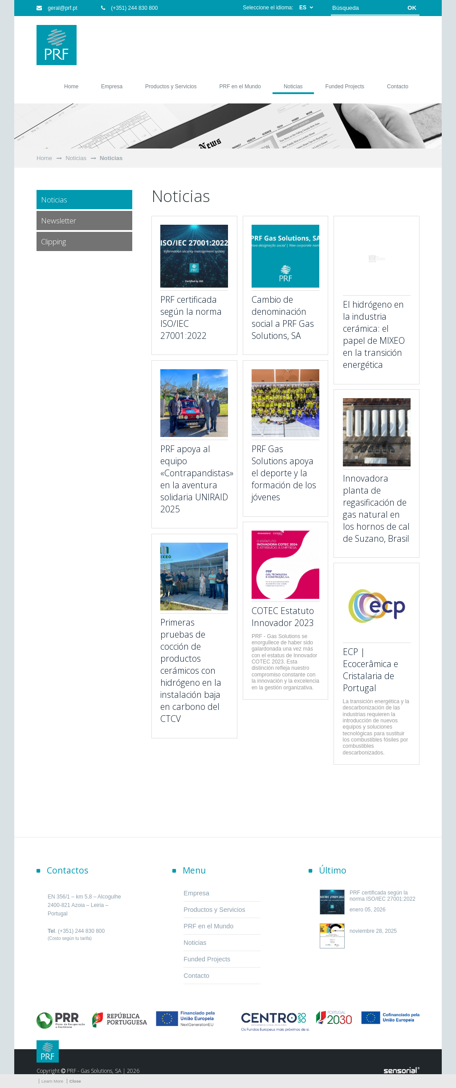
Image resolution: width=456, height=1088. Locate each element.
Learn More (52, 1081)
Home (44, 158)
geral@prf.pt (57, 8)
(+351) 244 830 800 (129, 8)
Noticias (75, 158)
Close (75, 1081)
